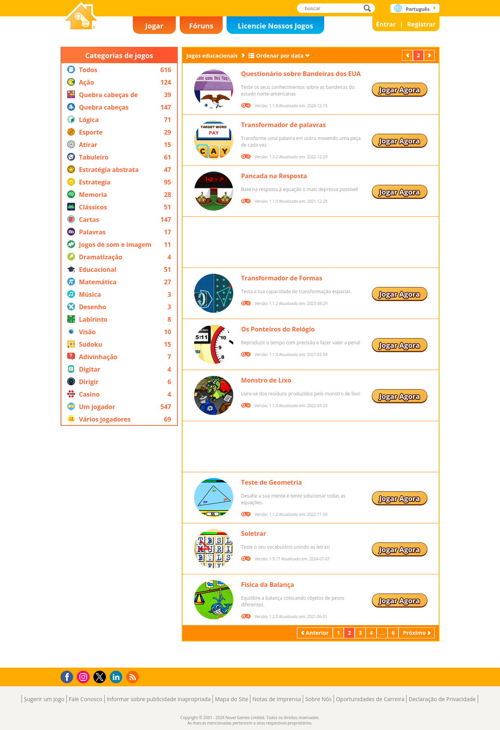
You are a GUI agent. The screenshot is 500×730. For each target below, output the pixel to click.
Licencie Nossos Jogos (275, 25)
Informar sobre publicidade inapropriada (159, 699)
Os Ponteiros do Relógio (278, 329)
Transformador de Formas (281, 278)
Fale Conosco (85, 699)
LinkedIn (117, 677)
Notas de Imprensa (276, 699)
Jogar (154, 25)
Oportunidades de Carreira (370, 699)
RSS (133, 676)
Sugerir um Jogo (44, 699)
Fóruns (201, 25)
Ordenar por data (280, 55)
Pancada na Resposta (274, 176)
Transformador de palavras (283, 124)
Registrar (421, 24)
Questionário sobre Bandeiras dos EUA (301, 73)
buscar (369, 8)
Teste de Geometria (271, 482)
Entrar (386, 24)
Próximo (430, 55)
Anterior (408, 55)
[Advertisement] (119, 547)
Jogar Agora (399, 89)
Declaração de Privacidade (442, 699)
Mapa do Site (231, 699)
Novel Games (81, 16)
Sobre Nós (318, 699)
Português (417, 9)
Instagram (84, 676)
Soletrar (253, 533)
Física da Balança (267, 584)
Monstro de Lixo (266, 380)
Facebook (69, 676)
